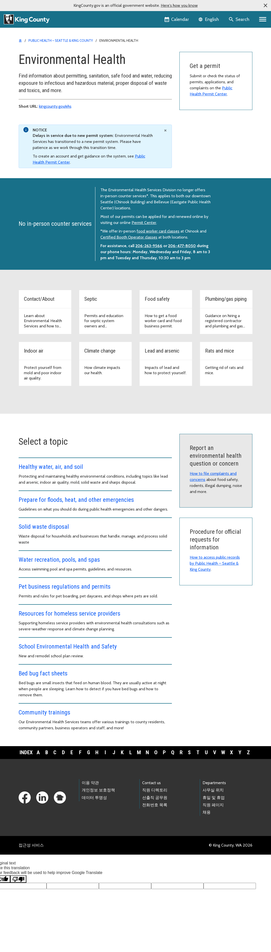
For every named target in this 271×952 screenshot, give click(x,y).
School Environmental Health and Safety (68, 646)
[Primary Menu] (263, 19)
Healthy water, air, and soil (51, 466)
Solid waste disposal (44, 526)
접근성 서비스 (31, 845)
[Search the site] (239, 19)
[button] (265, 5)
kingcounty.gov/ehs (55, 106)
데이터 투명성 (94, 797)
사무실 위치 (213, 790)
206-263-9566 (148, 245)
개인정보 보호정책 (98, 790)
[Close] (165, 130)
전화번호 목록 (154, 805)
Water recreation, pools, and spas (59, 559)
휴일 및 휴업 (214, 797)
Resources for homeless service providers (69, 613)
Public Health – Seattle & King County (60, 41)
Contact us (151, 782)
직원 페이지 (213, 805)
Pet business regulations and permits (64, 586)
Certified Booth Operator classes (128, 237)
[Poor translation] (18, 879)
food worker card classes (158, 231)
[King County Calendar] (177, 19)
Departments (214, 782)
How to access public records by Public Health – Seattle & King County (215, 563)
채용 (207, 812)
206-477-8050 (182, 245)
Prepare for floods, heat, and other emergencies (76, 499)
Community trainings (44, 712)
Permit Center (144, 222)
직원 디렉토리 (154, 790)
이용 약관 (90, 782)
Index (26, 752)
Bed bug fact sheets (43, 673)
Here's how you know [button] (179, 5)
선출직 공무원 (154, 797)
